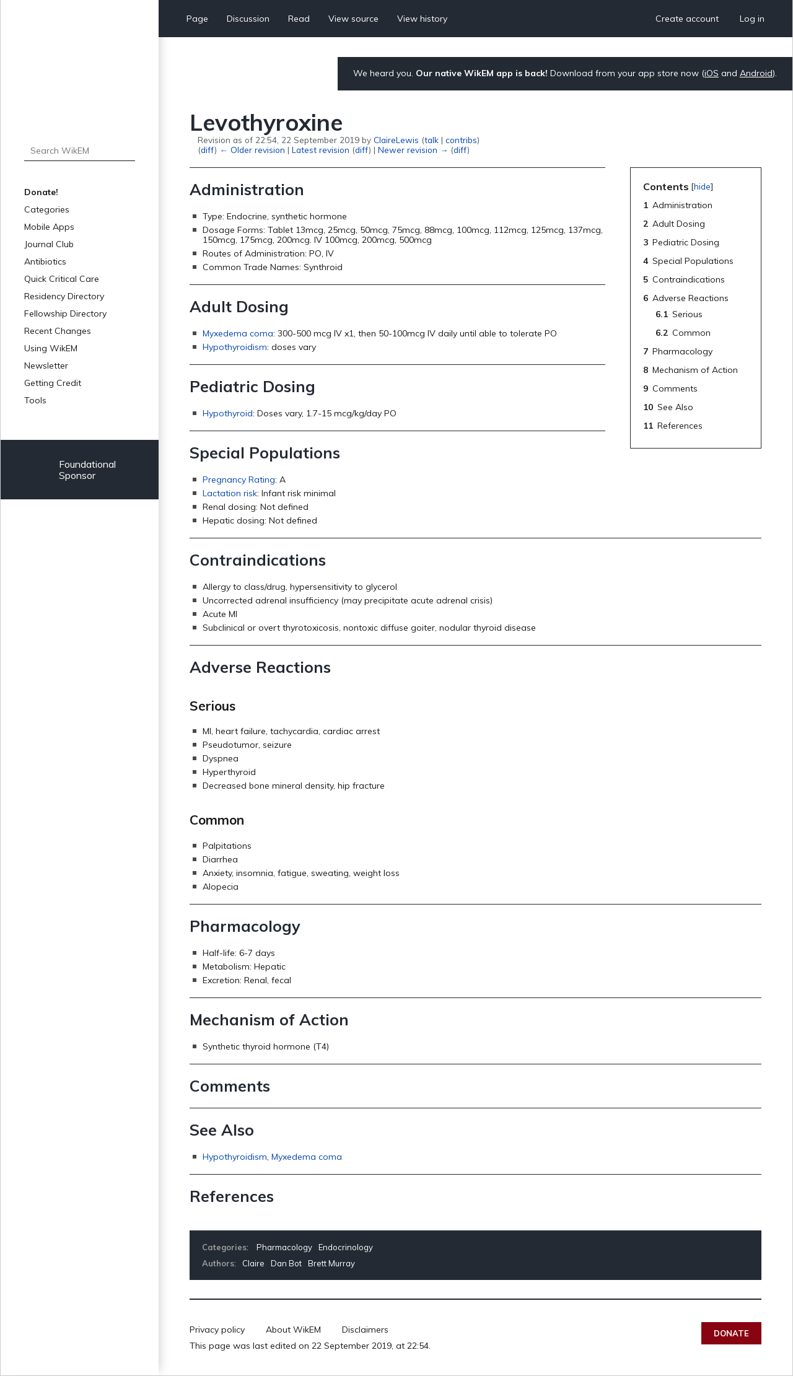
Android (756, 73)
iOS (711, 73)
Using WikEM (50, 348)
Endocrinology (345, 1247)
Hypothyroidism (235, 347)
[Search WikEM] (79, 150)
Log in (752, 18)
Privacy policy (217, 1329)
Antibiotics (45, 261)
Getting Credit (52, 382)
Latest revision (320, 149)
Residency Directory (64, 296)
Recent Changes (57, 330)
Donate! (41, 192)
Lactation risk (230, 493)
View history (422, 18)
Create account (687, 18)
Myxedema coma (238, 333)
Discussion (248, 18)
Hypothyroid (228, 413)
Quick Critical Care (61, 278)
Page (197, 18)
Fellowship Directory (65, 313)
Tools (35, 400)
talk (431, 139)
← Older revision (251, 149)
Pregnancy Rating (239, 479)
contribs (461, 139)
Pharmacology (284, 1247)
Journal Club (49, 244)
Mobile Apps (49, 226)
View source (353, 18)
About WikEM (293, 1329)
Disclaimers (365, 1329)
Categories (46, 209)
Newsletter (46, 365)
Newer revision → (413, 149)
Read (299, 18)
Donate (731, 1333)
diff (207, 149)
